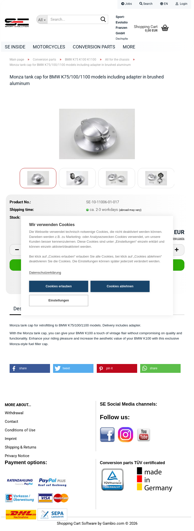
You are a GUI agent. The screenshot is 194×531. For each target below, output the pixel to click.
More (129, 46)
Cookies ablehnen (105, 286)
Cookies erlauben (54, 286)
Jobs (126, 4)
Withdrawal (14, 414)
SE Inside (15, 46)
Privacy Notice (17, 457)
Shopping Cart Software (77, 524)
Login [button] (181, 4)
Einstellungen (54, 300)
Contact (11, 423)
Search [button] (146, 4)
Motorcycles (49, 46)
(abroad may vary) (130, 211)
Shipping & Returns (20, 448)
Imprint (11, 440)
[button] (164, 4)
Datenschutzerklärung (45, 273)
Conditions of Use (20, 431)
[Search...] (41, 19)
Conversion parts (94, 46)
